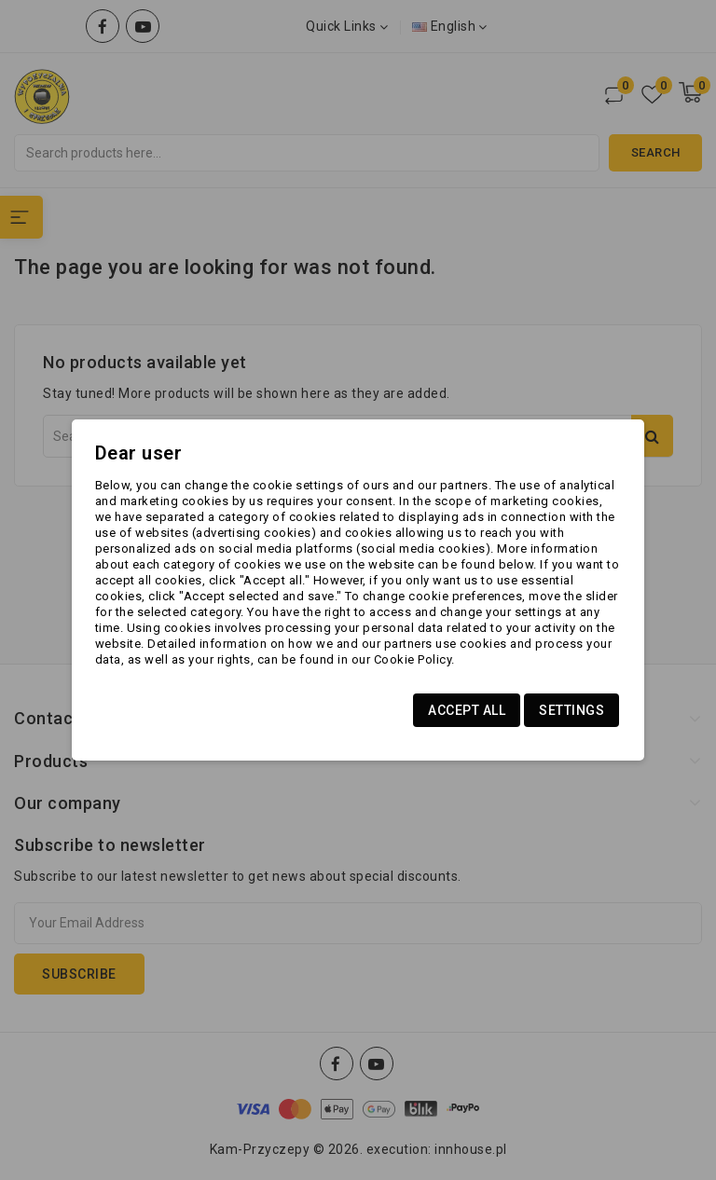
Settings (571, 710)
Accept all (466, 710)
